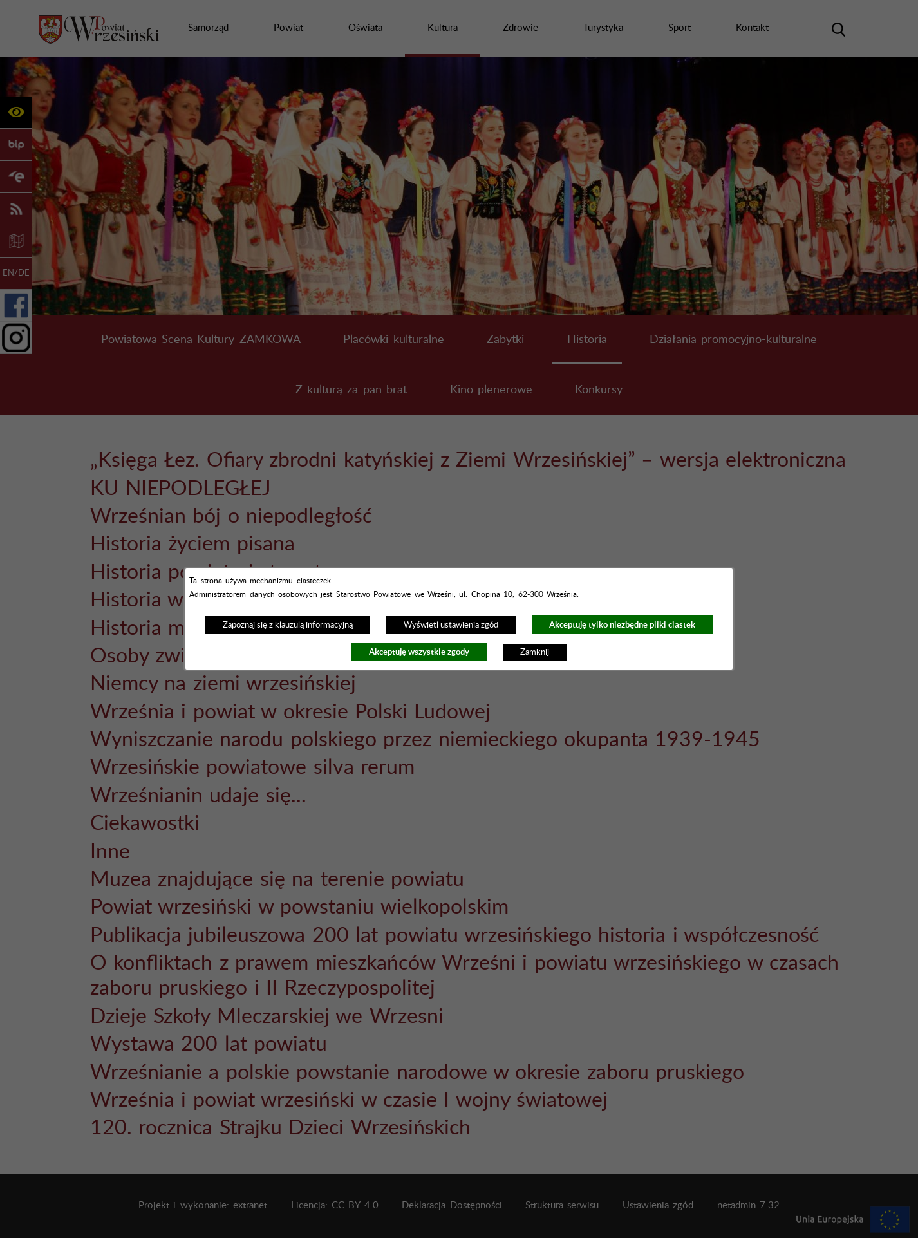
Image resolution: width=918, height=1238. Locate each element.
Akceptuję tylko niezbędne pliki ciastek (622, 625)
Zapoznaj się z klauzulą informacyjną (288, 625)
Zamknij (534, 652)
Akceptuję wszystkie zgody (419, 652)
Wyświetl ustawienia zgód (451, 625)
